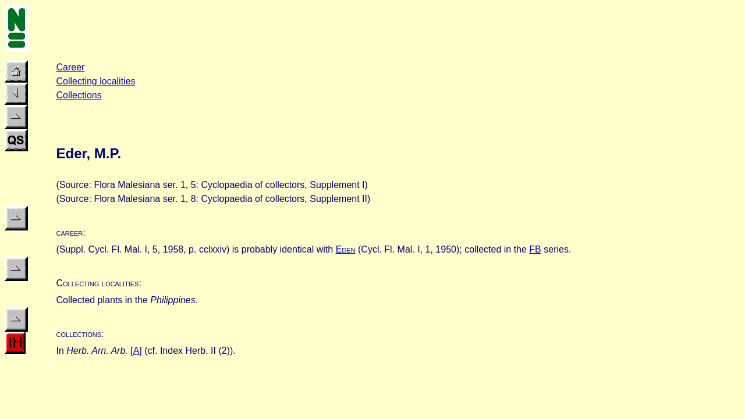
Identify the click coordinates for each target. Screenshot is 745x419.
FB (535, 249)
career (69, 232)
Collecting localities (95, 81)
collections (78, 334)
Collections (78, 95)
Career (70, 67)
